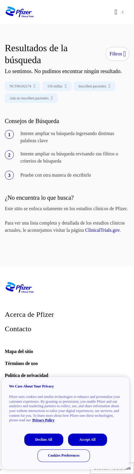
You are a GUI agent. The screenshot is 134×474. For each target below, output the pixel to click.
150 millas (57, 86)
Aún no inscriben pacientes (31, 98)
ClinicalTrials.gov (102, 230)
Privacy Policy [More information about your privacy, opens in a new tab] (43, 420)
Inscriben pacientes (94, 86)
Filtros (117, 53)
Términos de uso (21, 363)
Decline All (43, 439)
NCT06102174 (22, 86)
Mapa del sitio (19, 351)
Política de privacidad (26, 375)
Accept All (87, 439)
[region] (65, 423)
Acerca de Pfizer (29, 314)
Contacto (18, 329)
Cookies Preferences (63, 455)
